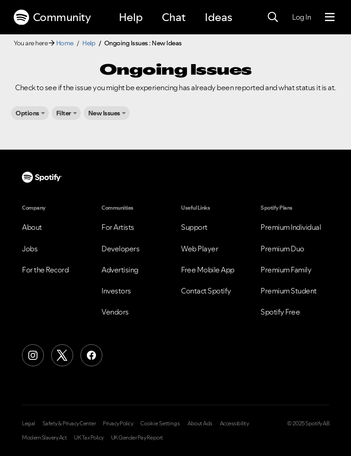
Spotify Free (280, 312)
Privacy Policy (118, 423)
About (32, 227)
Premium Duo (282, 249)
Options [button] (27, 113)
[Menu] (329, 17)
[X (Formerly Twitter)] (62, 355)
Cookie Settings (160, 423)
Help (131, 17)
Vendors (115, 312)
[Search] (273, 17)
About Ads (200, 423)
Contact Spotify (206, 291)
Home (65, 43)
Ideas (218, 17)
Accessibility (234, 423)
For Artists (117, 227)
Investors (116, 291)
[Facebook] (91, 355)
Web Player (199, 249)
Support (194, 227)
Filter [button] (63, 113)
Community (52, 17)
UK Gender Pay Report (137, 437)
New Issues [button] (104, 113)
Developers (120, 249)
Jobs (29, 249)
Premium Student (289, 291)
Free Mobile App (207, 270)
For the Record (45, 270)
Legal (28, 423)
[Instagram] (33, 355)
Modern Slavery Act (44, 437)
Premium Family (286, 270)
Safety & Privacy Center (69, 423)
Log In (301, 17)
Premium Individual (291, 227)
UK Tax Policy (89, 437)
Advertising (119, 270)
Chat (174, 17)
